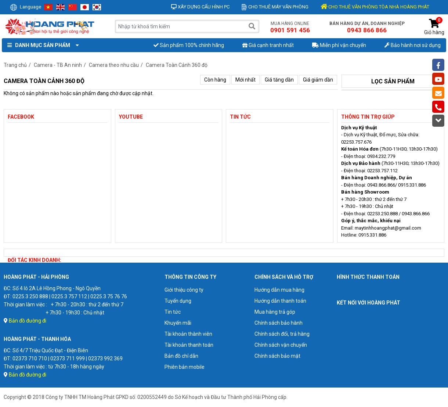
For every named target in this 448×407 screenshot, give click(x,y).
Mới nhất (245, 80)
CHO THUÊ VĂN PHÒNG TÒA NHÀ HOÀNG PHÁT (375, 7)
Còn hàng (215, 80)
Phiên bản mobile (185, 367)
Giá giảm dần (318, 80)
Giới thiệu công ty (184, 290)
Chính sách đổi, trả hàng (282, 334)
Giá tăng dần (279, 80)
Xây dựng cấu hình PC (200, 7)
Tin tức (173, 312)
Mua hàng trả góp (274, 312)
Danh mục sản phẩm (41, 45)
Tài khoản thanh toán (189, 345)
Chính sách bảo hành (278, 323)
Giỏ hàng (434, 27)
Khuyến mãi (178, 323)
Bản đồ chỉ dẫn (181, 356)
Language (25, 7)
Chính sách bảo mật (277, 356)
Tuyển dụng (178, 301)
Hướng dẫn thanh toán (280, 301)
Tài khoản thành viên (188, 334)
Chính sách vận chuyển (280, 345)
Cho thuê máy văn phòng (275, 7)
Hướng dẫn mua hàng (279, 290)
